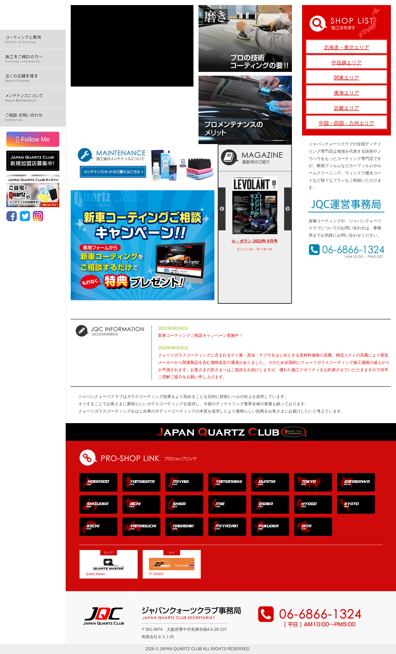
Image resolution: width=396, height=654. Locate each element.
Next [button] (287, 208)
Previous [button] (222, 208)
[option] (254, 216)
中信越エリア (346, 62)
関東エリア (346, 77)
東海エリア (346, 93)
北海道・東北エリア (346, 47)
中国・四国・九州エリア (346, 123)
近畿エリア (346, 108)
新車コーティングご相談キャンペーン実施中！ (200, 335)
